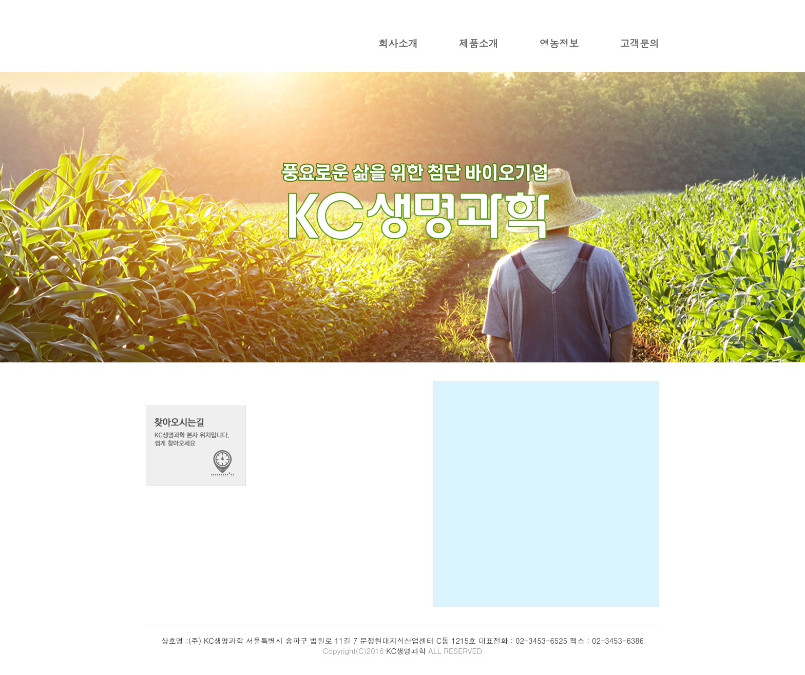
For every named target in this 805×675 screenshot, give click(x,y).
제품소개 (479, 43)
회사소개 (398, 43)
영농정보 (559, 43)
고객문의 (639, 43)
